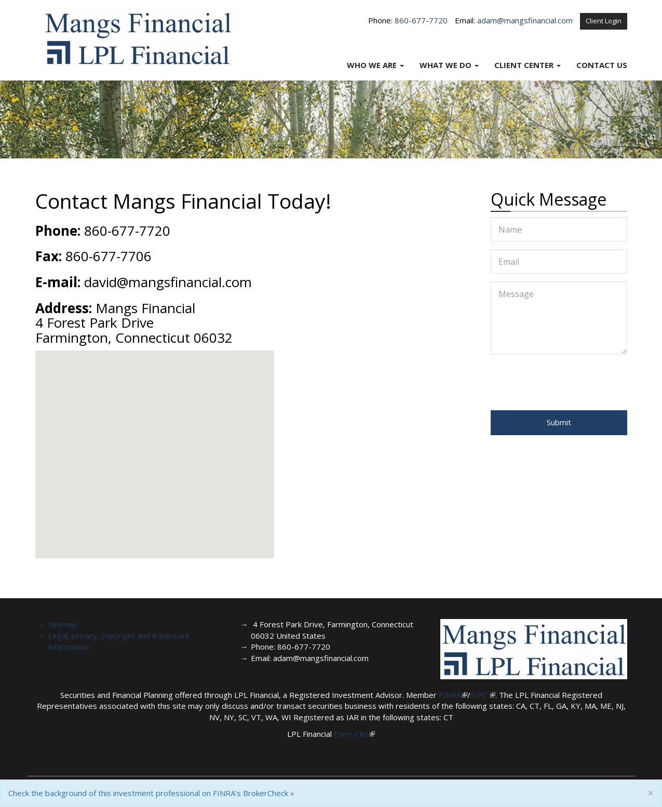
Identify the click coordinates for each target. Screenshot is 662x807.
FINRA (450, 695)
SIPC (479, 695)
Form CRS (351, 734)
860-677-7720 (421, 20)
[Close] (650, 793)
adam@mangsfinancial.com (525, 20)
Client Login (604, 20)
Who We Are (372, 65)
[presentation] (570, 382)
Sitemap (62, 624)
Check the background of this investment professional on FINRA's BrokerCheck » (151, 793)
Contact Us (601, 65)
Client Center (523, 65)
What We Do (445, 65)
